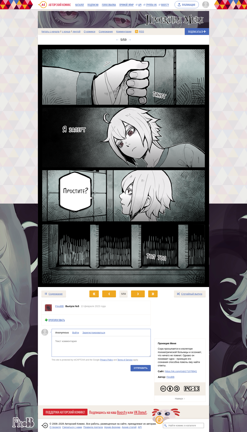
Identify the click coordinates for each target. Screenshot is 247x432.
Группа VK (151, 5)
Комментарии (123, 31)
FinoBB (170, 377)
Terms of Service (125, 360)
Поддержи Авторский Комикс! (65, 412)
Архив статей (129, 427)
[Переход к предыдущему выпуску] (59, 166)
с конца (66, 31)
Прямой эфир (126, 5)
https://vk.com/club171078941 (181, 371)
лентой (76, 31)
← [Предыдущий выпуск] (117, 39)
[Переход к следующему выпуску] (123, 166)
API (139, 5)
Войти (75, 332)
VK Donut (140, 412)
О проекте (55, 427)
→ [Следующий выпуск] (129, 39)
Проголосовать (56, 320)
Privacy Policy (106, 360)
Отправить (141, 368)
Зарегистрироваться (93, 332)
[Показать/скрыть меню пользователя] (205, 4)
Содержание (106, 31)
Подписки (92, 5)
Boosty (165, 5)
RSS (141, 31)
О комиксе (89, 31)
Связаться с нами (72, 427)
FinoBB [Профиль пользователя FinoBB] (59, 306)
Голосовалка (109, 5)
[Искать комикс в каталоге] (165, 425)
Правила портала (93, 427)
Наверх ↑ (180, 398)
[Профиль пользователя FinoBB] (48, 307)
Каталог (79, 5)
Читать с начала (50, 31)
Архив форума (112, 427)
